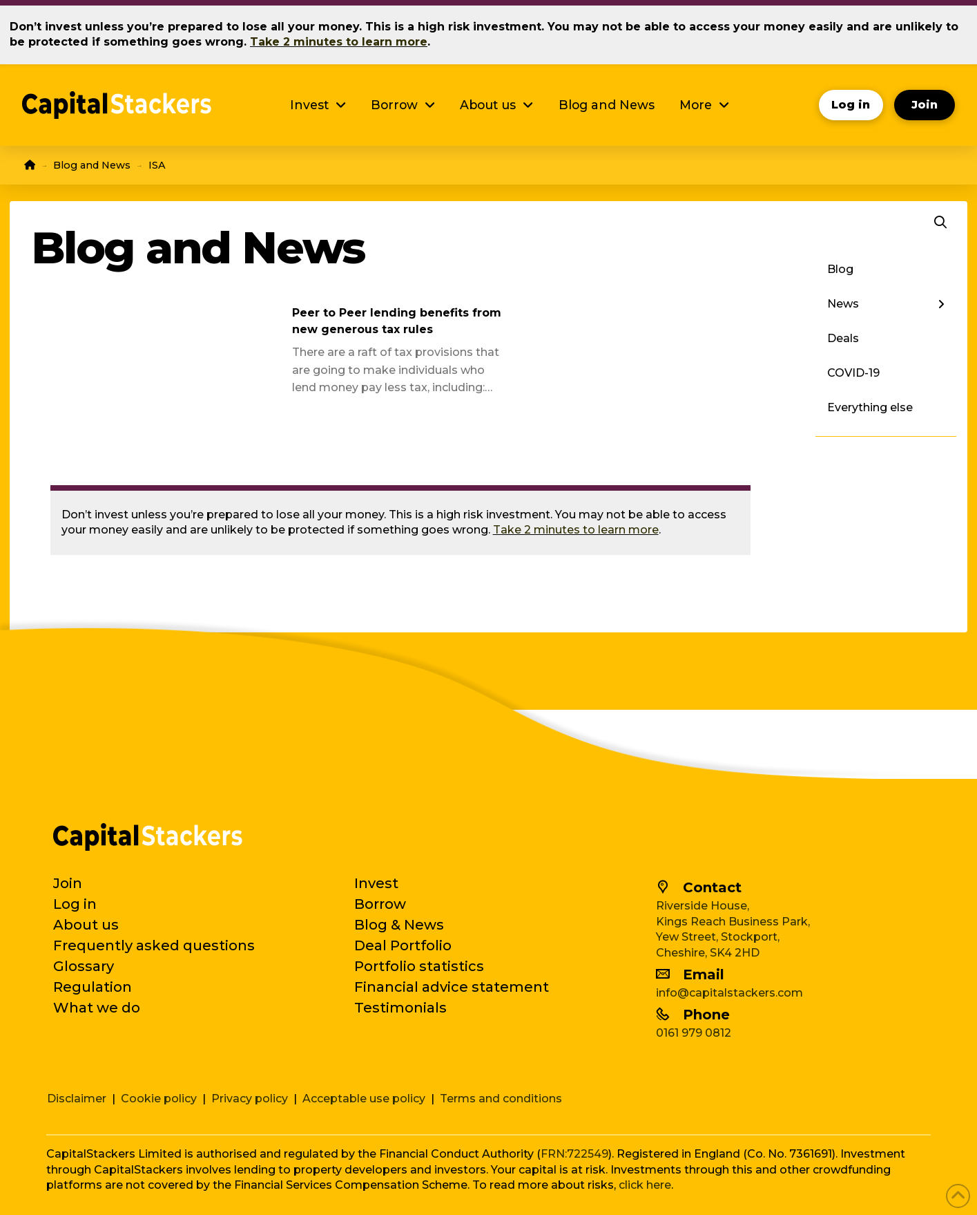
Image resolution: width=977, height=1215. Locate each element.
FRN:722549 (574, 1153)
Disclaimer (76, 1098)
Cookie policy (159, 1098)
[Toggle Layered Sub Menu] (885, 304)
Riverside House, (702, 905)
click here (645, 1185)
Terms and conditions (501, 1098)
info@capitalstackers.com (729, 992)
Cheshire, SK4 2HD (708, 952)
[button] (940, 222)
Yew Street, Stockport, (718, 936)
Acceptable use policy (363, 1098)
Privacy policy (249, 1098)
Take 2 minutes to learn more (576, 529)
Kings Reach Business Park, (733, 921)
